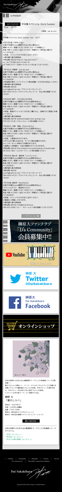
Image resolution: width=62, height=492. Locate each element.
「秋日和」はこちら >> (14, 437)
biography (35, 459)
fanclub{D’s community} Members (39, 461)
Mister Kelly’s (28, 126)
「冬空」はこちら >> (13, 434)
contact (45, 459)
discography (22, 459)
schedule (10, 459)
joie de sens (24, 69)
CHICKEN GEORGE (24, 99)
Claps (21, 42)
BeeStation (23, 183)
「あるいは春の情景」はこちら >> (18, 439)
